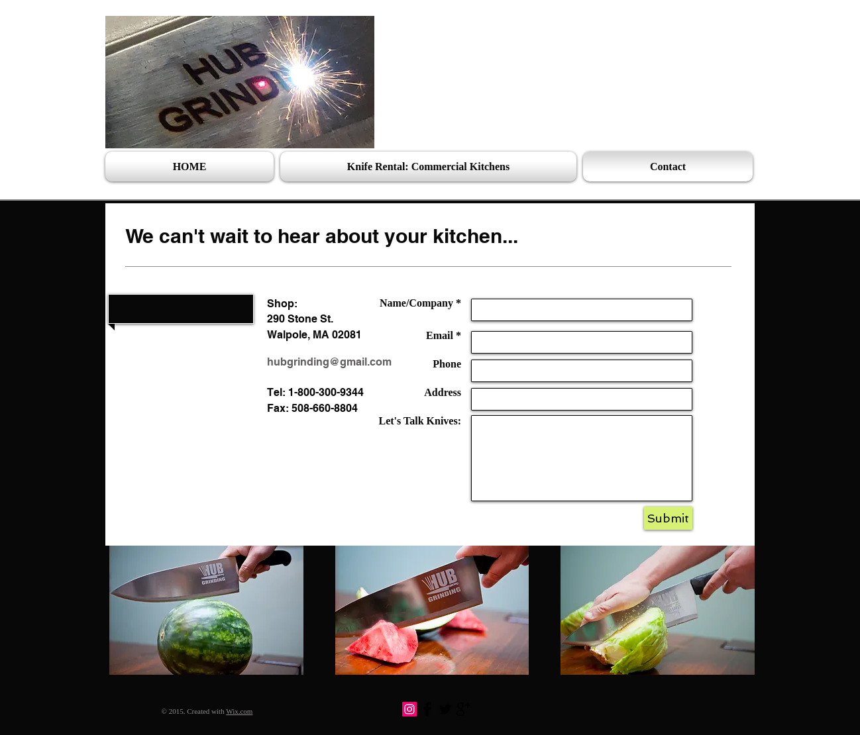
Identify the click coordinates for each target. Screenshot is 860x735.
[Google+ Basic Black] (463, 709)
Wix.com (239, 711)
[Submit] (668, 518)
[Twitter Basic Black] (445, 709)
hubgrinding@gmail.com (329, 362)
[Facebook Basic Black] (427, 709)
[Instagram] (409, 709)
